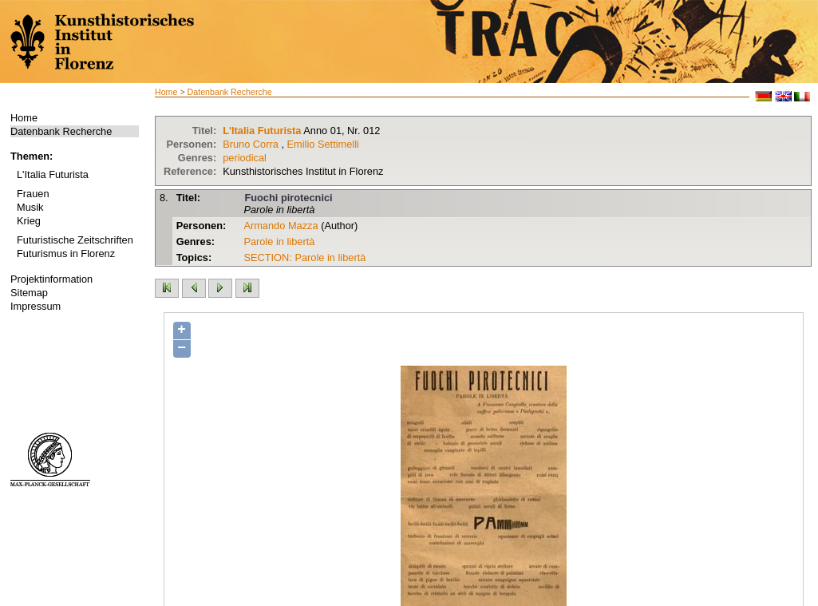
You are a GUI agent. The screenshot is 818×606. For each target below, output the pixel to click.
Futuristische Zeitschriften (75, 240)
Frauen (33, 194)
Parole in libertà (278, 242)
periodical (245, 158)
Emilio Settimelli (323, 144)
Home (24, 118)
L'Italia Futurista (53, 174)
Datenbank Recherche (61, 131)
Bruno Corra (251, 144)
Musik (30, 207)
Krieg (29, 221)
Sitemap (29, 293)
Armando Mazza (280, 226)
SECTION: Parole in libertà (304, 257)
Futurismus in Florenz (66, 253)
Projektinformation (51, 279)
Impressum (35, 306)
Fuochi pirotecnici (288, 198)
